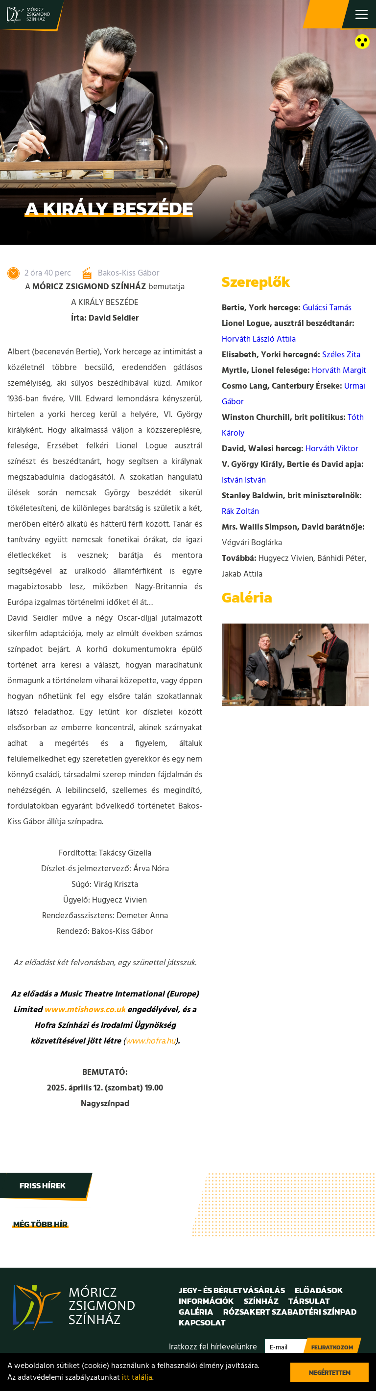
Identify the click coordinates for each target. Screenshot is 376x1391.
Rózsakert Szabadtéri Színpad (289, 1311)
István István (244, 480)
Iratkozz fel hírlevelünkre (213, 1347)
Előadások (319, 1290)
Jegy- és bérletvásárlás (327, 14)
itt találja (137, 1377)
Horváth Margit (339, 370)
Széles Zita (341, 355)
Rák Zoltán (240, 511)
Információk (206, 1301)
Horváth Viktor (332, 449)
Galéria (196, 1311)
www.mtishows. (74, 1010)
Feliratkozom (332, 1347)
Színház (261, 1301)
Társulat (309, 1301)
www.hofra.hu (150, 1041)
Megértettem (330, 1372)
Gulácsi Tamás (327, 308)
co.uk (115, 1010)
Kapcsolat (202, 1322)
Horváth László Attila (259, 339)
